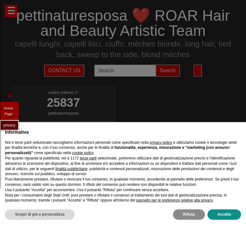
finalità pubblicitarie (71, 169)
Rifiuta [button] (189, 214)
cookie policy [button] (82, 153)
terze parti (88, 158)
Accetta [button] (224, 214)
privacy (9, 125)
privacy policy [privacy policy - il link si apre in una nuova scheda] (161, 142)
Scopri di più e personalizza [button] (40, 214)
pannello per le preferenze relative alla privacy (174, 200)
